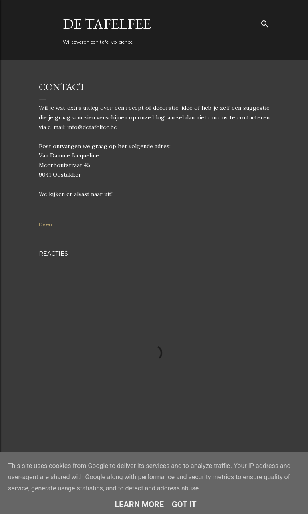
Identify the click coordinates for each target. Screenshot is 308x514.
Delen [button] (45, 224)
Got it (184, 504)
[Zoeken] (265, 22)
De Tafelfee (107, 23)
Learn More (139, 504)
